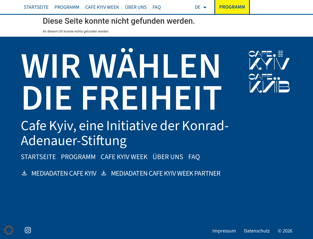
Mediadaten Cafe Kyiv (58, 173)
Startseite (36, 7)
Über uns (136, 7)
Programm (66, 7)
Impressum (224, 230)
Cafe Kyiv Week (102, 7)
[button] (9, 230)
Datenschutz (257, 230)
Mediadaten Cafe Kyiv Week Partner (160, 173)
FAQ (157, 7)
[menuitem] (201, 7)
